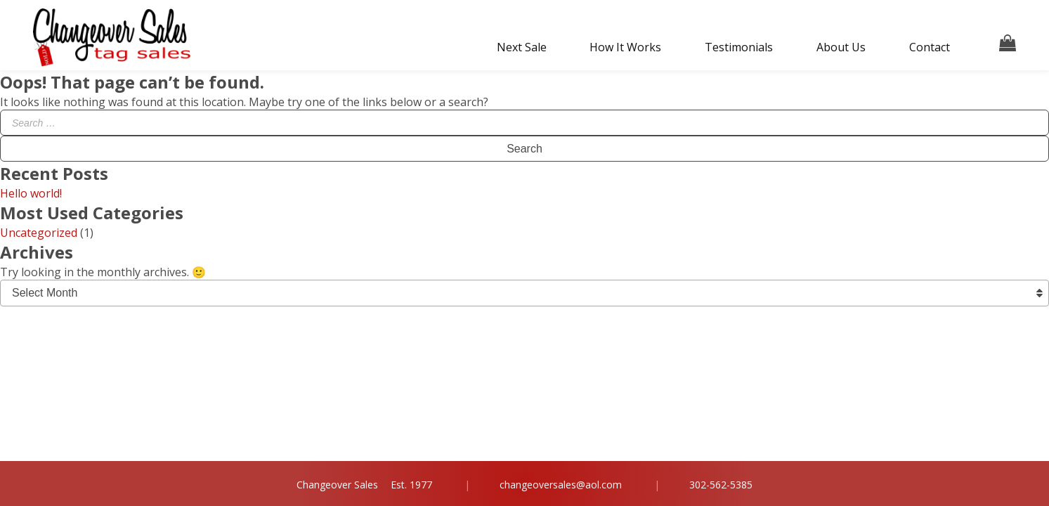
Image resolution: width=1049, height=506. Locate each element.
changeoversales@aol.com (561, 484)
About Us (841, 47)
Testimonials (739, 47)
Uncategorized (38, 232)
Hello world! (31, 193)
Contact (929, 47)
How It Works (625, 47)
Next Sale (522, 47)
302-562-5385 (720, 484)
